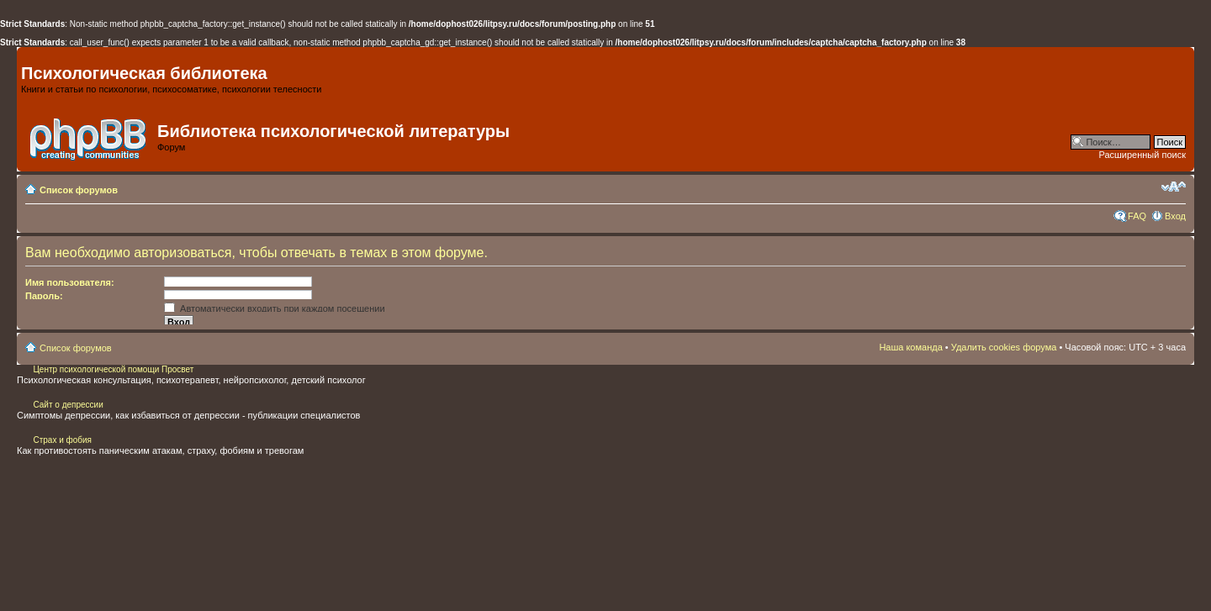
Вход (1175, 216)
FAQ (1137, 216)
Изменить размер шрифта (1173, 186)
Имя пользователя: (69, 282)
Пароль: (44, 296)
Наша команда (910, 347)
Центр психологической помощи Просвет (112, 369)
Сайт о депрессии (68, 404)
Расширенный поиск (1142, 155)
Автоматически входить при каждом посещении (274, 308)
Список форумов (79, 190)
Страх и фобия (62, 440)
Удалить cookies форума (1004, 347)
